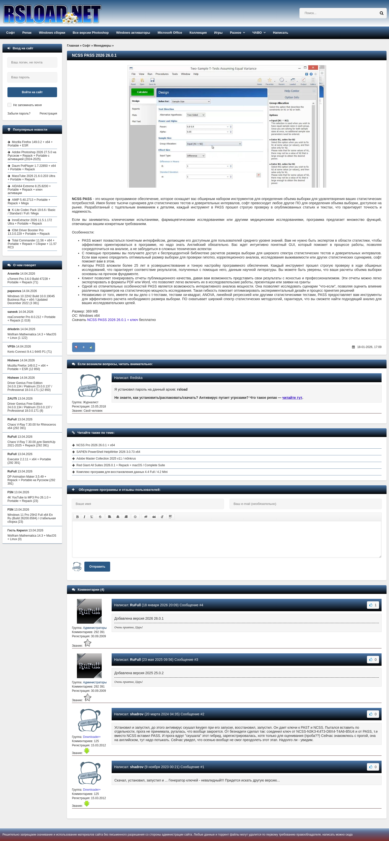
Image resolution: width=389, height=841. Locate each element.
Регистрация (48, 113)
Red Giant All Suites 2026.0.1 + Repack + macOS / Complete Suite (120, 465)
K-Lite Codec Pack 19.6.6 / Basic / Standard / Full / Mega (31, 211)
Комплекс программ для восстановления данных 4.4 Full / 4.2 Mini (122, 472)
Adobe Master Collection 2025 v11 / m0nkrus (106, 458)
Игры (218, 32)
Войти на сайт (32, 92)
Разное (235, 32)
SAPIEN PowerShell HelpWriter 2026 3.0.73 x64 (108, 452)
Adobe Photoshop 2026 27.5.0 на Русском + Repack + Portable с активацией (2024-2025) (32, 155)
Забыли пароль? (19, 113)
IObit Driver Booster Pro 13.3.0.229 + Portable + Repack (29, 232)
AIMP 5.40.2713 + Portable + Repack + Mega (29, 201)
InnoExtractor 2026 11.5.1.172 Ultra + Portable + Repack (30, 221)
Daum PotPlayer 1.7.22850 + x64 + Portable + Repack (32, 167)
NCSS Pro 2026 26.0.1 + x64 (95, 445)
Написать (280, 32)
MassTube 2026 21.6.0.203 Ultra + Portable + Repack (31, 177)
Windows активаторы (133, 32)
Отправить (97, 566)
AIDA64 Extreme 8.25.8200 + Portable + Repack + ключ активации (29, 189)
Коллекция (198, 32)
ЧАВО (257, 32)
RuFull (135, 605)
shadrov (136, 714)
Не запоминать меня (27, 105)
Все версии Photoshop (91, 32)
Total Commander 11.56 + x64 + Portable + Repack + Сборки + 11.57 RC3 (32, 244)
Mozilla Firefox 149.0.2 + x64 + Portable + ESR (30, 143)
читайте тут (292, 398)
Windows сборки (52, 32)
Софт (10, 32)
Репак (27, 32)
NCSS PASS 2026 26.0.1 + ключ (112, 320)
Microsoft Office (170, 32)
